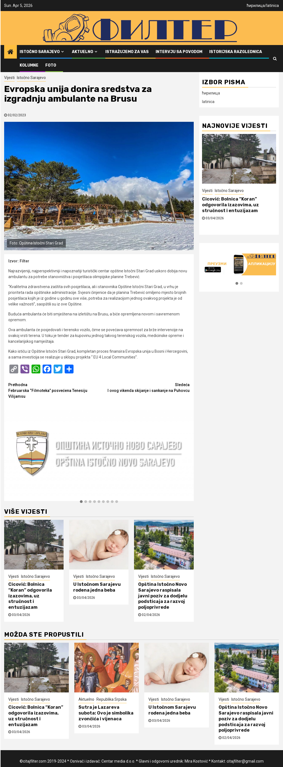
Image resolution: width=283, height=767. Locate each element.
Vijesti (9, 77)
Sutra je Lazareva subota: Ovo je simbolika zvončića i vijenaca (105, 713)
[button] (81, 502)
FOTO (50, 65)
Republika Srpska (111, 699)
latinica (272, 5)
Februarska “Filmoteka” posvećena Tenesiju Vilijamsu (53, 390)
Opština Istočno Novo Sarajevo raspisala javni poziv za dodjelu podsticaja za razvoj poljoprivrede (162, 596)
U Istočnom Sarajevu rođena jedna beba (97, 587)
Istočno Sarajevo (40, 51)
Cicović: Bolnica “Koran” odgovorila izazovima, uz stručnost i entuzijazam (30, 596)
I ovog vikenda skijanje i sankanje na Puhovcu (144, 387)
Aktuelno (82, 51)
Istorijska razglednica (235, 51)
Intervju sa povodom (179, 51)
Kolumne (29, 65)
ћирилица (256, 5)
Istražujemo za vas (127, 51)
